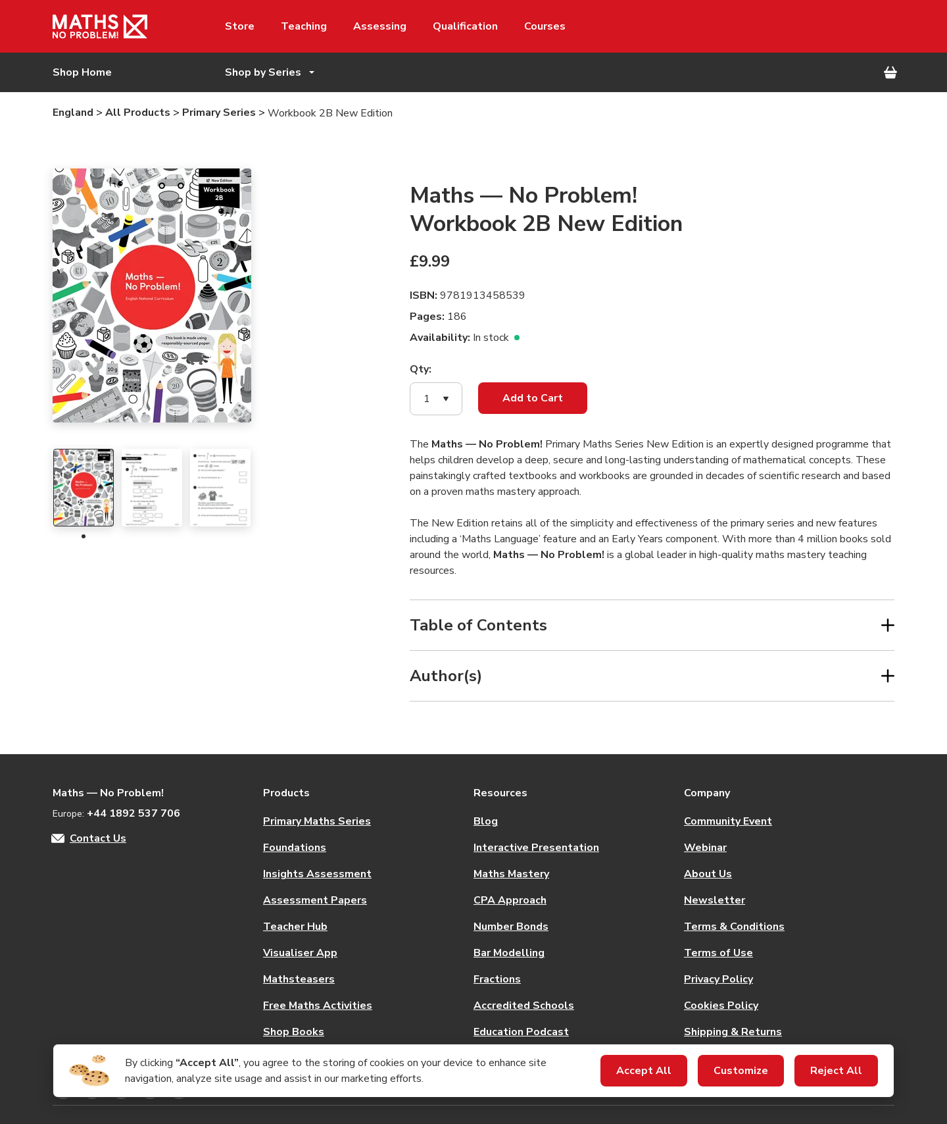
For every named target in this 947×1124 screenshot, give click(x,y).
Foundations (294, 847)
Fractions (497, 979)
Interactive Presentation (536, 847)
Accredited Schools (524, 1005)
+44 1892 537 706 (133, 813)
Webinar (705, 847)
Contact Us (98, 838)
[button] (436, 398)
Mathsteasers (299, 979)
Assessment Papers (315, 900)
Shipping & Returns (733, 1032)
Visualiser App (300, 953)
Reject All (836, 1070)
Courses (545, 26)
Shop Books (293, 1032)
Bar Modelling (509, 953)
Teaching (304, 26)
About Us (708, 874)
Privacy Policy (718, 979)
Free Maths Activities (317, 1005)
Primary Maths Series (317, 821)
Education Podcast (521, 1032)
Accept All (643, 1070)
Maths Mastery (511, 874)
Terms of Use (718, 953)
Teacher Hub (295, 926)
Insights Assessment (317, 874)
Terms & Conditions (734, 926)
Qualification (465, 26)
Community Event (728, 821)
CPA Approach (510, 900)
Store (240, 26)
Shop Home (82, 72)
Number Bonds (511, 926)
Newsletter (714, 900)
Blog (486, 821)
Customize (741, 1070)
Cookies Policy (721, 1005)
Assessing (379, 26)
